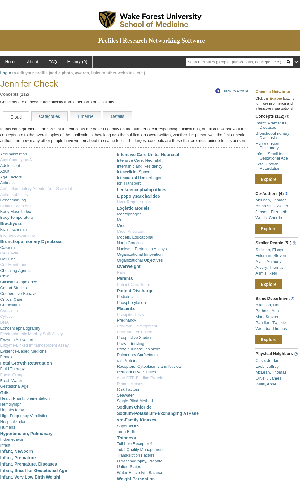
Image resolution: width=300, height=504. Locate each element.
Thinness (126, 437)
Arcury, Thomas (269, 267)
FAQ (52, 61)
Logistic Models (133, 208)
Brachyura (11, 223)
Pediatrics (125, 296)
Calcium (7, 247)
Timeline (85, 116)
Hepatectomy (12, 409)
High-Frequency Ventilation (24, 415)
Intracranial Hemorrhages (139, 177)
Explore (268, 179)
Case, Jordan (267, 360)
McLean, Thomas (270, 200)
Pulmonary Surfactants (137, 355)
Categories (49, 116)
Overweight (128, 266)
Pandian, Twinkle (270, 322)
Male (121, 220)
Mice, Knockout (130, 231)
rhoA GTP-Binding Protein (140, 378)
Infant (5, 445)
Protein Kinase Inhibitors (138, 349)
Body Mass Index (15, 211)
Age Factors (11, 177)
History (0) (77, 61)
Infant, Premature (18, 457)
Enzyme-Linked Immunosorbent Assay (34, 345)
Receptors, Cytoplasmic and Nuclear (149, 366)
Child (5, 276)
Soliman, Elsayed (270, 249)
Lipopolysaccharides (138, 196)
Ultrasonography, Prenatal (140, 461)
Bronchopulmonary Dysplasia (31, 241)
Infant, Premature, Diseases (28, 463)
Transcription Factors (135, 455)
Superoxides (128, 426)
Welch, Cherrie (268, 217)
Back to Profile (231, 91)
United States (129, 466)
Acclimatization (13, 154)
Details (117, 116)
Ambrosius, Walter (271, 206)
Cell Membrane (14, 264)
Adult (5, 171)
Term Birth (126, 431)
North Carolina (130, 243)
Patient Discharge (135, 290)
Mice (121, 225)
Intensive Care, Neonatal (139, 160)
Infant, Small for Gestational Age (33, 470)
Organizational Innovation (139, 254)
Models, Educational (135, 237)
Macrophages (129, 214)
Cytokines (9, 310)
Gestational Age (14, 386)
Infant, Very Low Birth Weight (30, 477)
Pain (121, 272)
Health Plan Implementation (25, 398)
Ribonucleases (130, 383)
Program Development (137, 326)
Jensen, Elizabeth (271, 211)
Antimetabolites (14, 194)
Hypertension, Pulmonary (26, 433)
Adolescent (10, 165)
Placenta (126, 308)
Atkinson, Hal (267, 305)
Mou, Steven (266, 316)
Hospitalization (13, 421)
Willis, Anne (265, 384)
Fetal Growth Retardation (26, 363)
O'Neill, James (268, 378)
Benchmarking (13, 200)
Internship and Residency (139, 166)
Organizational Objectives (140, 260)
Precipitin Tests (130, 314)
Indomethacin (12, 439)
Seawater (125, 395)
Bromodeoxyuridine (17, 235)
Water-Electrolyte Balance (140, 472)
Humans (7, 427)
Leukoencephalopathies (141, 189)
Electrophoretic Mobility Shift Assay (31, 333)
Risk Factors (128, 389)
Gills (5, 392)
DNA (4, 322)
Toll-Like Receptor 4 (134, 443)
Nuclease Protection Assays (142, 248)
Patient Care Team (133, 284)
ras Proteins (127, 360)
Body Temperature (16, 217)
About (32, 61)
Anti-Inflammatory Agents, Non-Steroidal (36, 188)
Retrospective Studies (136, 372)
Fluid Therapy (12, 369)
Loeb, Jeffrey (267, 366)
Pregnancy (126, 320)
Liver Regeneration (134, 202)
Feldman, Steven (270, 255)
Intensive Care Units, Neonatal (148, 154)
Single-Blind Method (135, 400)
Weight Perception (136, 478)
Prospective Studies (134, 337)
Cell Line (8, 259)
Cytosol (7, 316)
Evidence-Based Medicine (23, 351)
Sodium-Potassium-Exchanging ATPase (158, 413)
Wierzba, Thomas (271, 328)
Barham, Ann (267, 310)
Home (11, 61)
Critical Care (11, 299)
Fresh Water (11, 380)
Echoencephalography (20, 328)
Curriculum (10, 305)
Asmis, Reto (266, 273)
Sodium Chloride (134, 407)
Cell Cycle (9, 253)
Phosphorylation (131, 302)
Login (5, 72)
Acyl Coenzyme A (16, 159)
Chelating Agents (15, 270)
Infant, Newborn (16, 451)
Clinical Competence (18, 282)
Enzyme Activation (16, 339)
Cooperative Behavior (19, 293)
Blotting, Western (15, 206)
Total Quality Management (140, 449)
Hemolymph (11, 404)
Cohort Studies (13, 288)
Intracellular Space (133, 171)
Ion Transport (129, 183)
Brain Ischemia (13, 229)
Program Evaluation (134, 332)
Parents (125, 278)
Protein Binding (130, 343)
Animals (7, 182)
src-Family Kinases (136, 419)
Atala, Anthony (268, 261)
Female (7, 356)
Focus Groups (13, 374)
